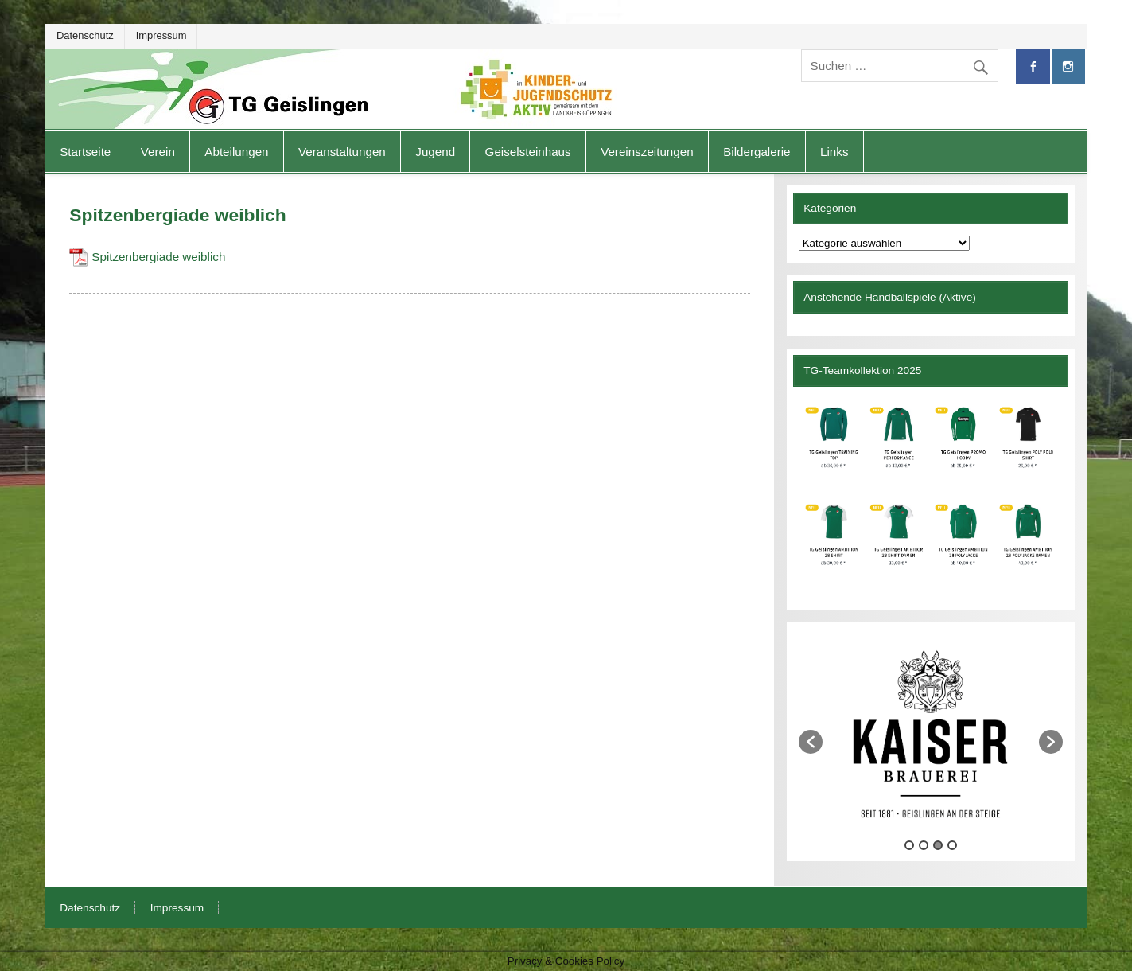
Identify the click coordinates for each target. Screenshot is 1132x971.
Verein (158, 151)
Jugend (435, 151)
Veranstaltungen (342, 151)
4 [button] (952, 845)
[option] (931, 733)
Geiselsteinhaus (528, 151)
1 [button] (909, 845)
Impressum (161, 35)
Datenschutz (85, 35)
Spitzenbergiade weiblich (158, 256)
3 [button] (938, 845)
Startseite (85, 151)
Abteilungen (236, 151)
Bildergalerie (756, 151)
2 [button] (923, 845)
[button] (811, 742)
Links (834, 151)
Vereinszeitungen (647, 151)
